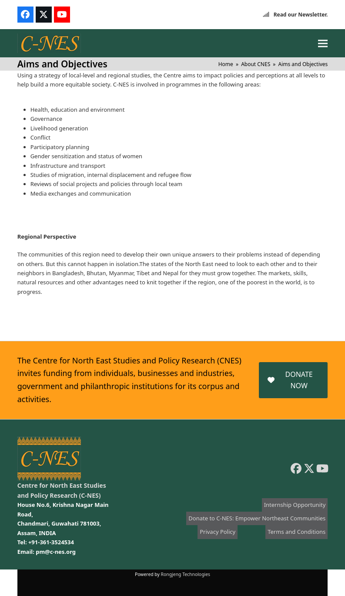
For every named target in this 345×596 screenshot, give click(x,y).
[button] (323, 43)
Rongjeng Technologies (186, 574)
